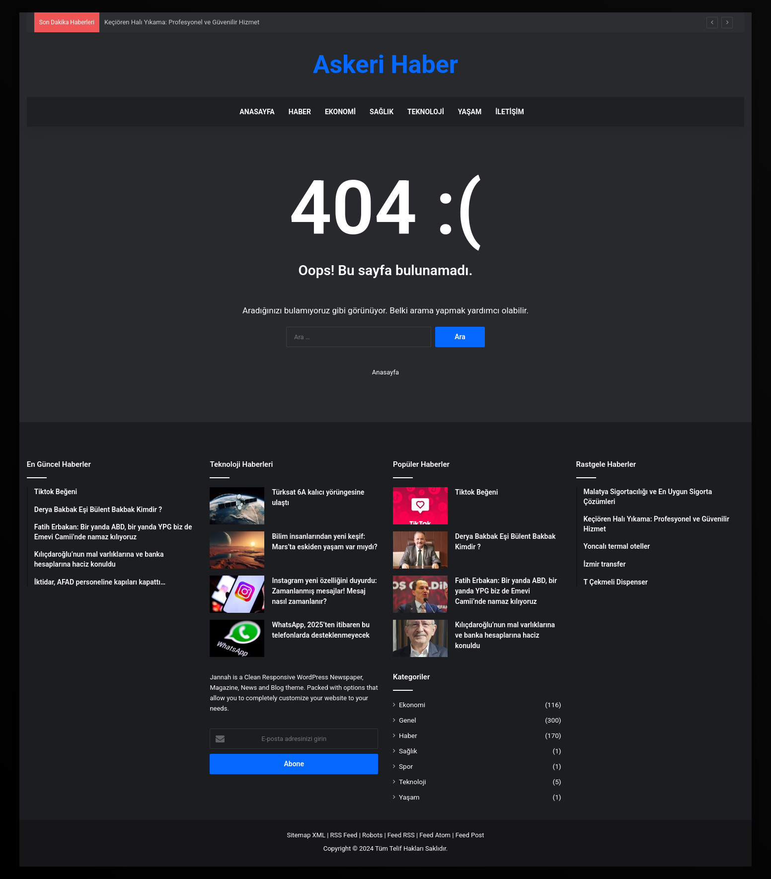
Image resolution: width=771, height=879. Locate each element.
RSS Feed (344, 835)
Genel (407, 720)
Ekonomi (340, 112)
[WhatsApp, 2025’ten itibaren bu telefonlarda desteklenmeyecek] (237, 638)
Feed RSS (401, 835)
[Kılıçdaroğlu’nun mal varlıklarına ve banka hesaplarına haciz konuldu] (420, 638)
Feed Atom (435, 835)
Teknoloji (425, 112)
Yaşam (469, 112)
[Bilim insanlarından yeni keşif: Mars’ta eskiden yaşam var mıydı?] (237, 550)
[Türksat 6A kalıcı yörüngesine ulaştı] (237, 505)
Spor (406, 766)
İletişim (509, 112)
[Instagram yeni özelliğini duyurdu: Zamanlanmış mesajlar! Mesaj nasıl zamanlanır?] (237, 594)
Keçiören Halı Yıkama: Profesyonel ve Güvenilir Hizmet (181, 22)
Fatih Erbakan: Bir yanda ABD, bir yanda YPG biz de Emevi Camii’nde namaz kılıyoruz (506, 591)
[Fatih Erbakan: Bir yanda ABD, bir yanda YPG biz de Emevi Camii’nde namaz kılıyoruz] (420, 594)
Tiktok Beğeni (476, 492)
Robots (372, 835)
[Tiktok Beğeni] (420, 505)
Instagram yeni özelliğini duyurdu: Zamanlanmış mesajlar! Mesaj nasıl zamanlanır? (324, 591)
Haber (300, 112)
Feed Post (470, 835)
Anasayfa (256, 112)
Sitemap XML (306, 835)
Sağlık (381, 112)
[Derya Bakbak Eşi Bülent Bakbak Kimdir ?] (420, 550)
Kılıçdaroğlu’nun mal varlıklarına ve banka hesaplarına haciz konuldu (505, 635)
